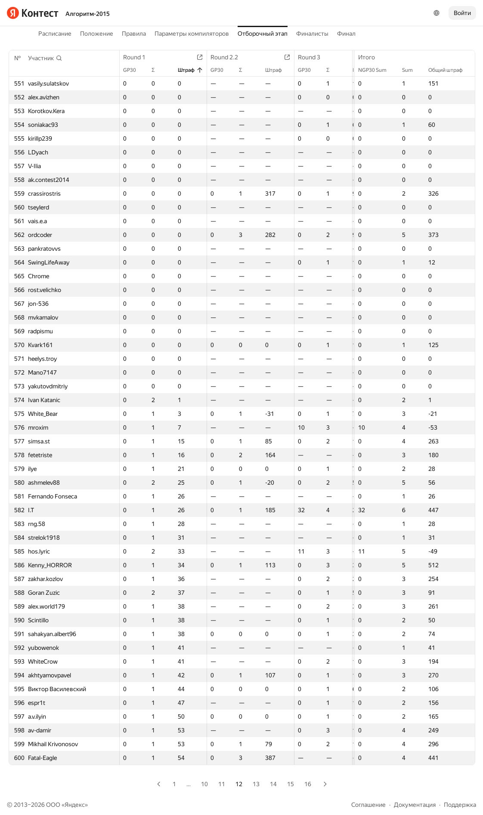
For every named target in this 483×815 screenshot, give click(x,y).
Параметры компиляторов (192, 33)
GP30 (134, 70)
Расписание (54, 33)
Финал (346, 33)
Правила (134, 33)
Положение (96, 33)
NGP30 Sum (376, 70)
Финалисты (312, 33)
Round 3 (313, 57)
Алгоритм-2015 (87, 13)
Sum (411, 70)
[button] (45, 58)
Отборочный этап (263, 33)
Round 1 (138, 57)
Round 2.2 (229, 57)
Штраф (190, 70)
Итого (371, 57)
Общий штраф (449, 70)
